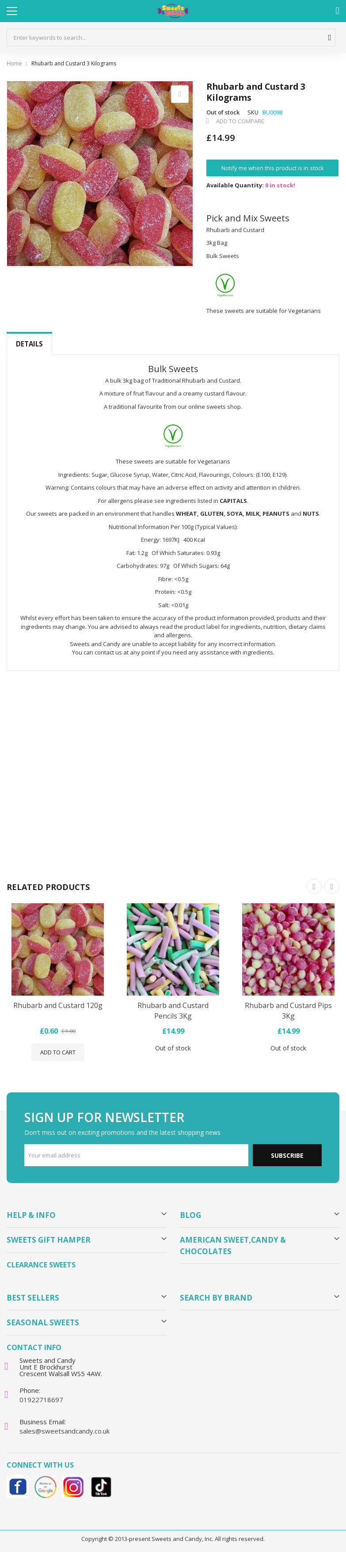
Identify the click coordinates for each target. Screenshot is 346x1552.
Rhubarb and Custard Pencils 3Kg (173, 1010)
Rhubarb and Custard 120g (58, 1005)
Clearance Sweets (41, 1265)
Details (29, 343)
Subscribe (287, 1155)
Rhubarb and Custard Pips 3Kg (288, 1010)
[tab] (29, 344)
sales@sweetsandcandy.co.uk (64, 1430)
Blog (190, 1215)
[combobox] (171, 37)
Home (14, 63)
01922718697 (41, 1399)
